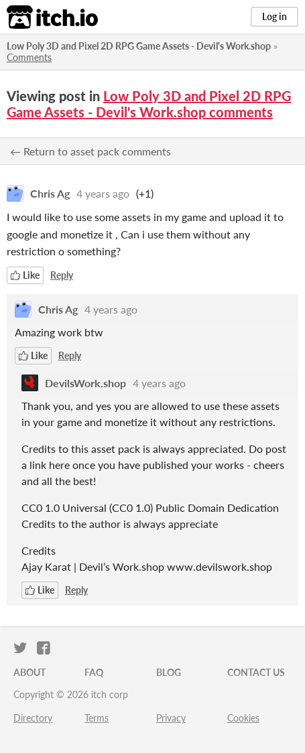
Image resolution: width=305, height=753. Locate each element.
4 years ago (102, 193)
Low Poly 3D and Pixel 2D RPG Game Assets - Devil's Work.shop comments (149, 104)
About (29, 672)
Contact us (256, 672)
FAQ (93, 672)
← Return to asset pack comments (90, 151)
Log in (274, 16)
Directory (32, 718)
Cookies (243, 718)
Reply (61, 275)
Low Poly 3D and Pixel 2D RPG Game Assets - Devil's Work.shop (139, 46)
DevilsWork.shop (85, 382)
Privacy (171, 718)
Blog (168, 672)
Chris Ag (50, 193)
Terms (96, 718)
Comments (29, 57)
